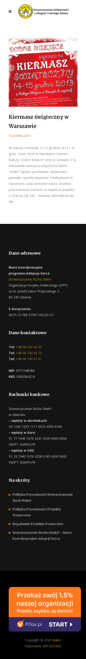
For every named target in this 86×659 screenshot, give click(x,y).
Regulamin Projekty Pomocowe (37, 524)
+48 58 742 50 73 (28, 353)
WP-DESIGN (52, 646)
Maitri (56, 640)
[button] (9, 649)
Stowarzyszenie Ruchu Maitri (30, 279)
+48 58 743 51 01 (28, 359)
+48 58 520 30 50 (28, 347)
